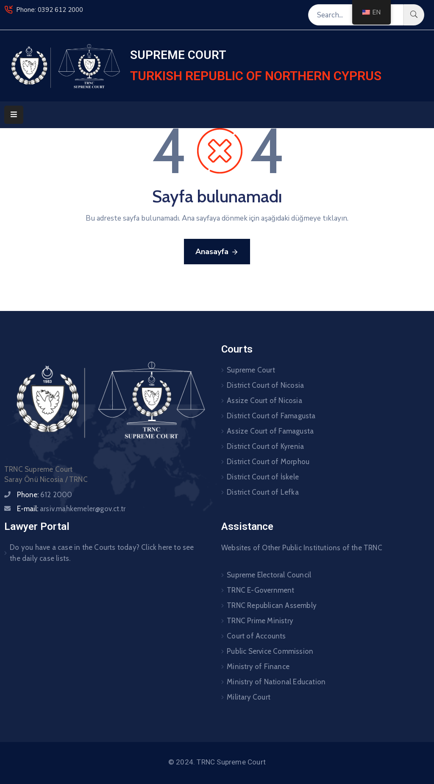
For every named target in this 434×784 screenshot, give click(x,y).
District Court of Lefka (263, 492)
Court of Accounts (256, 636)
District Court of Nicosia (265, 385)
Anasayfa (217, 252)
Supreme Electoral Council (269, 575)
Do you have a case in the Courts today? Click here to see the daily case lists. (102, 553)
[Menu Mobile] (13, 115)
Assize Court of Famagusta (270, 431)
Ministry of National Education (276, 682)
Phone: (44, 494)
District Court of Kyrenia (265, 446)
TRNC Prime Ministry (260, 620)
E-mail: (71, 508)
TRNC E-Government (260, 590)
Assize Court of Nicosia (264, 400)
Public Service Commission (270, 651)
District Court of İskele (263, 477)
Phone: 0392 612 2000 (49, 10)
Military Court (248, 697)
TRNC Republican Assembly (272, 605)
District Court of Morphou (268, 461)
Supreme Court (251, 370)
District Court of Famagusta (271, 416)
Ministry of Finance (258, 666)
